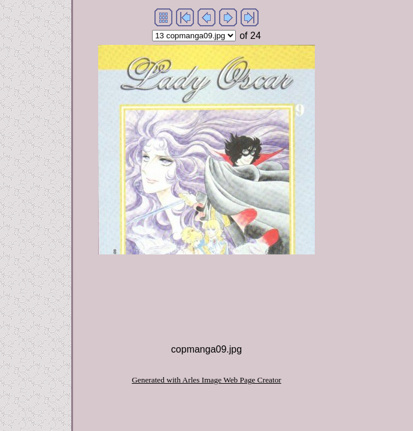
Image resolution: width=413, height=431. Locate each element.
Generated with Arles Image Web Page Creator (206, 379)
